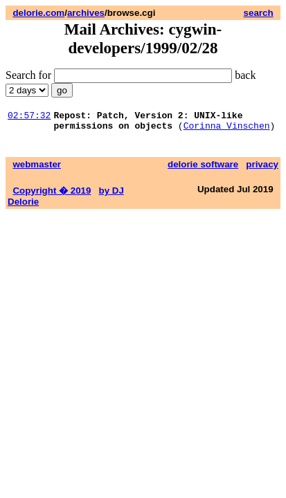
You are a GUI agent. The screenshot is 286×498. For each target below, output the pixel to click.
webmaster (36, 168)
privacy (262, 168)
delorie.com (38, 13)
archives (86, 13)
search (259, 13)
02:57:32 (29, 117)
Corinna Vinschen (227, 129)
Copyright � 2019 (51, 195)
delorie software (203, 168)
